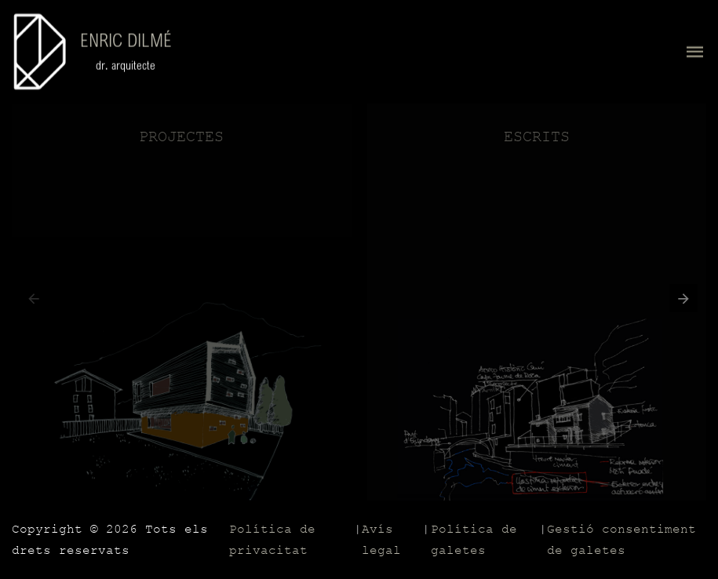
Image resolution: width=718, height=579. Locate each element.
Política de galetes (474, 540)
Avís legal (381, 540)
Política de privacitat (272, 540)
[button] (680, 302)
